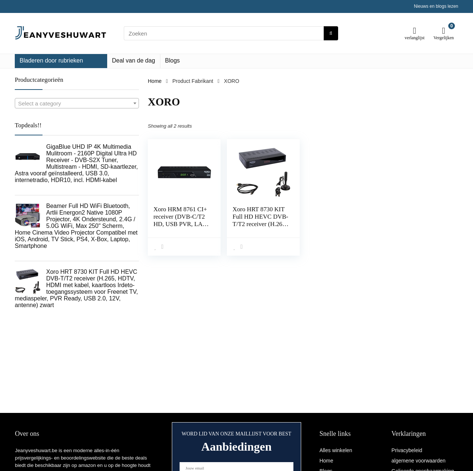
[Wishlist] (414, 31)
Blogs (172, 60)
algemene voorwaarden (418, 461)
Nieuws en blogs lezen (436, 6)
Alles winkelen (335, 450)
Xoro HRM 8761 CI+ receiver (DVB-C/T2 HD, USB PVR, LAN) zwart (181, 220)
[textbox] (77, 103)
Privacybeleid (406, 450)
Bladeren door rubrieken (51, 60)
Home (154, 81)
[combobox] (77, 103)
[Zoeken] (331, 33)
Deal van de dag (133, 60)
